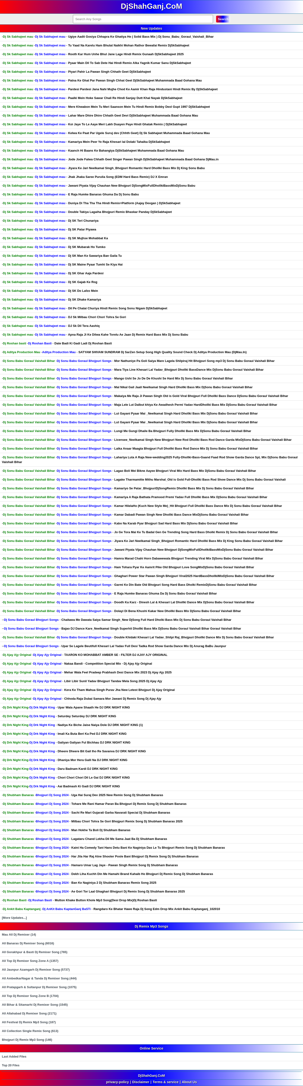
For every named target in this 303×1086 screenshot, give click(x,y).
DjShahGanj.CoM (151, 1075)
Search (223, 19)
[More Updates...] (14, 917)
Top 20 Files (10, 1065)
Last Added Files (14, 1056)
